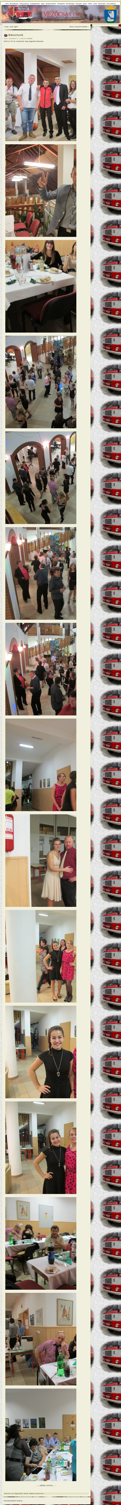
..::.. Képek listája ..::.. (46, 1485)
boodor (30, 38)
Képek (31, 1493)
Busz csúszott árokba (78, 27)
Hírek (26, 1493)
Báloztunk (15, 35)
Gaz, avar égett (11, 27)
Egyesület (19, 1493)
